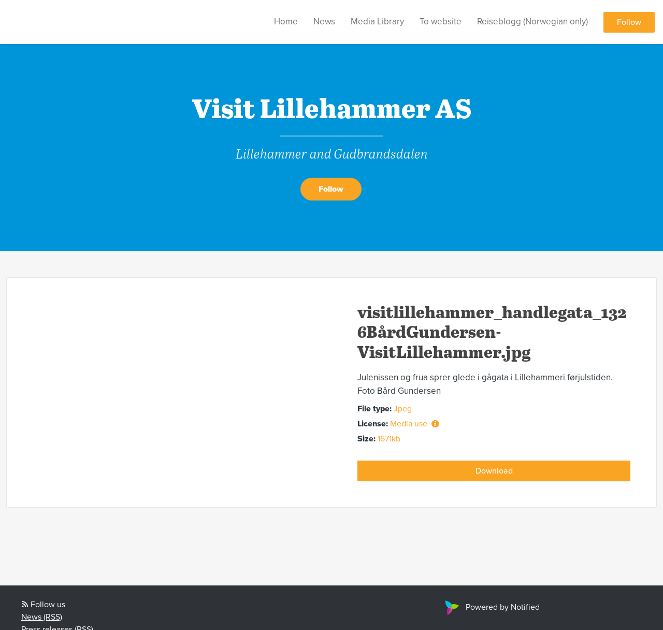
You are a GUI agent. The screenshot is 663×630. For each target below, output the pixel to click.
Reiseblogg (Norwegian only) (532, 21)
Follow (629, 22)
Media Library (377, 21)
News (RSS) (41, 617)
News (324, 21)
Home (286, 21)
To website (441, 21)
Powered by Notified (491, 607)
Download (494, 471)
